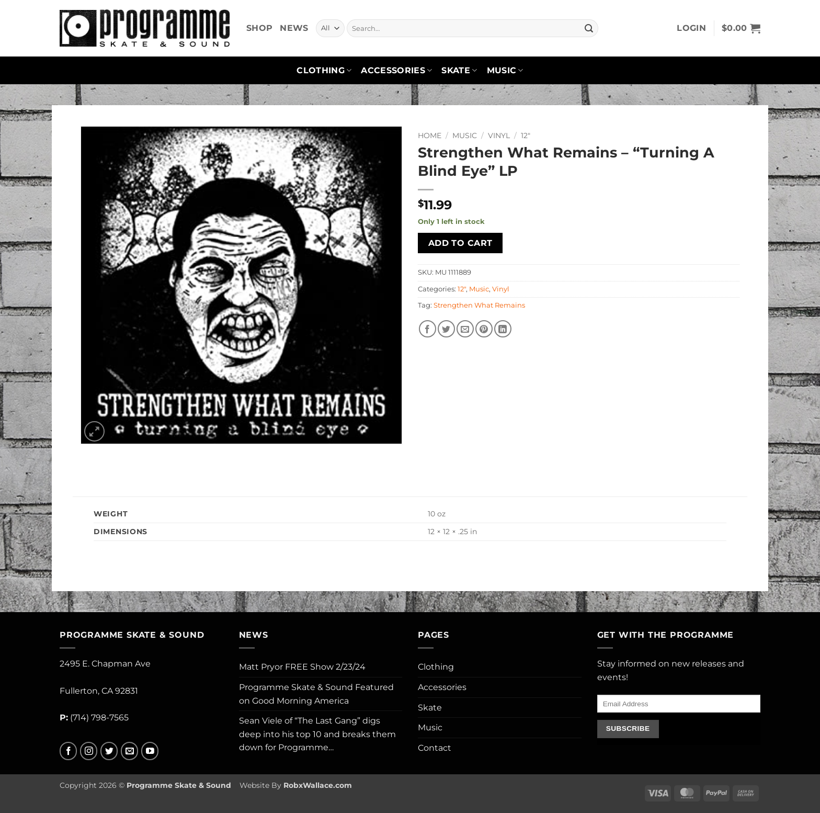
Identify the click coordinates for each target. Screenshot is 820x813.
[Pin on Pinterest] (484, 328)
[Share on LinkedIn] (502, 328)
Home (429, 135)
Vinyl (499, 135)
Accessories (396, 70)
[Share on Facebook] (427, 328)
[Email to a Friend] (465, 328)
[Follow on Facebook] (68, 751)
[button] (691, 28)
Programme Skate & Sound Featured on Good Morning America (316, 694)
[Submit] (589, 28)
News (294, 28)
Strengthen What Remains (479, 305)
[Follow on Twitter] (109, 751)
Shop (259, 28)
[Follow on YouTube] (149, 751)
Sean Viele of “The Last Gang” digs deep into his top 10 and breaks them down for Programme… (317, 734)
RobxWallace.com (317, 785)
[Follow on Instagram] (88, 751)
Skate (459, 70)
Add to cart (460, 243)
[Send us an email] (129, 751)
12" (525, 135)
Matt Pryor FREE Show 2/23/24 (302, 667)
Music (505, 70)
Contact (434, 748)
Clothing (324, 70)
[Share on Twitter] (446, 328)
